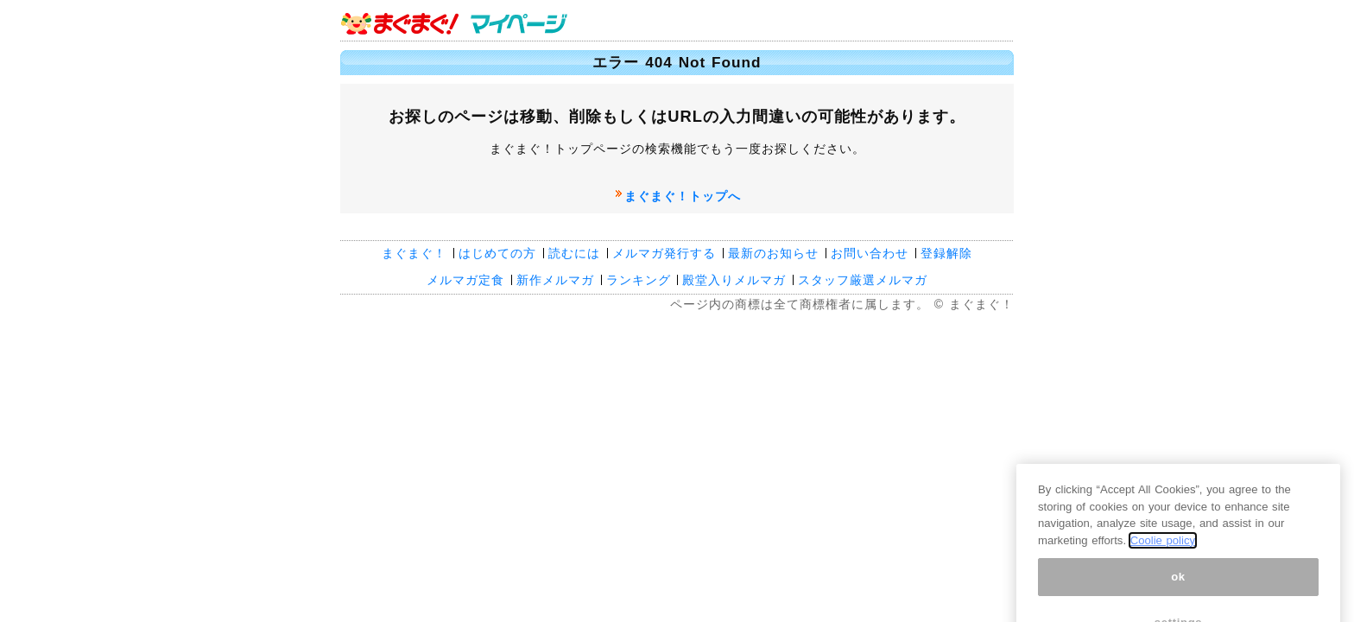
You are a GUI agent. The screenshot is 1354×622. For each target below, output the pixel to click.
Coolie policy (1162, 549)
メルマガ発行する (664, 253)
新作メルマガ (555, 280)
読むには (574, 253)
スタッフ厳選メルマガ (862, 280)
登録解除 (946, 253)
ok (1178, 585)
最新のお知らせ (773, 253)
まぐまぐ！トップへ (682, 196)
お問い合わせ (869, 253)
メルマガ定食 (465, 280)
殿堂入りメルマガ (734, 280)
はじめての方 (497, 253)
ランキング (638, 280)
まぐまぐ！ (414, 253)
